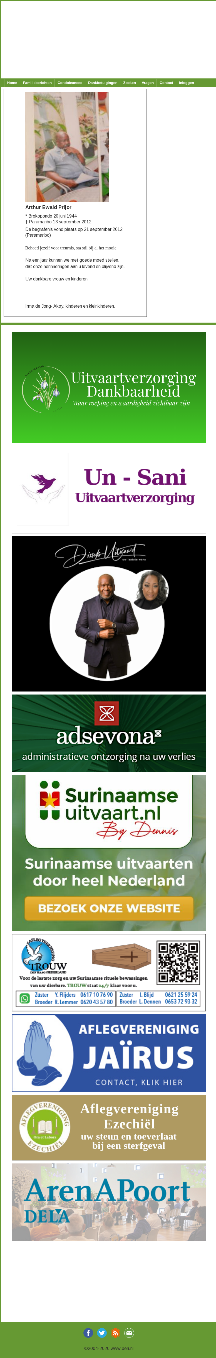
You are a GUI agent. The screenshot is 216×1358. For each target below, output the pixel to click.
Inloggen (186, 83)
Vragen (148, 83)
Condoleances (70, 83)
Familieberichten (37, 83)
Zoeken (129, 83)
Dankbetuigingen (102, 83)
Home (12, 83)
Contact (166, 83)
